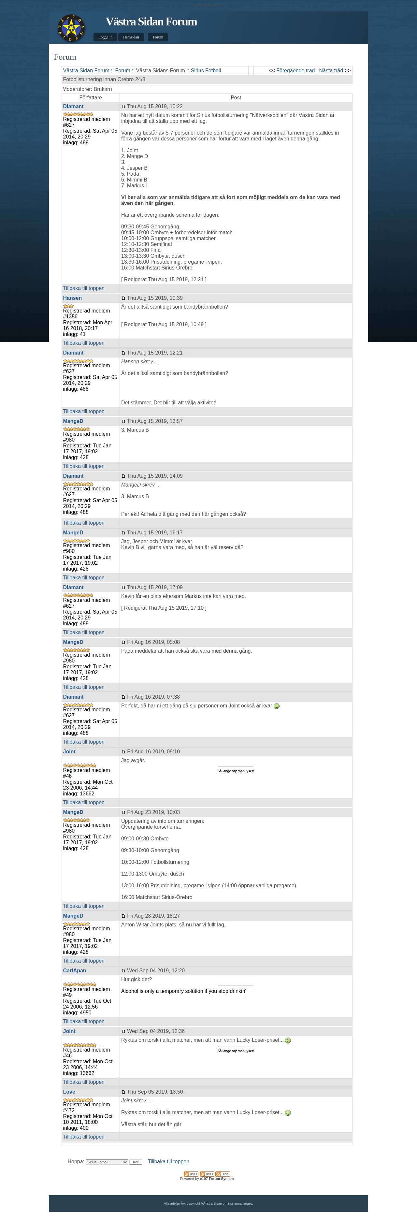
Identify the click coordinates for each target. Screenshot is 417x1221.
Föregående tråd (295, 70)
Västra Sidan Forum (151, 21)
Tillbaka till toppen (84, 288)
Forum (158, 37)
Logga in (105, 37)
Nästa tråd (331, 70)
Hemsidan (131, 37)
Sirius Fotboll (206, 70)
